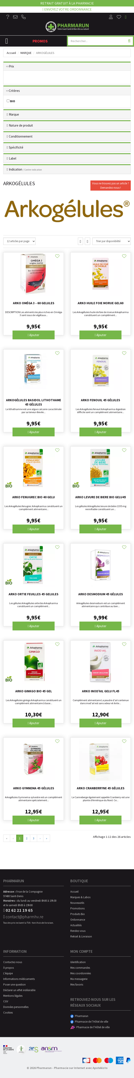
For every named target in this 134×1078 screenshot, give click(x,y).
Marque (26, 53)
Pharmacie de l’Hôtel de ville (89, 1021)
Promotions (77, 908)
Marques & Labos (80, 897)
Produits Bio (77, 914)
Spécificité (16, 147)
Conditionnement (21, 136)
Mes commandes (80, 968)
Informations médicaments (19, 979)
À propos (8, 968)
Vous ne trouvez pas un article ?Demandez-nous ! (110, 186)
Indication (25, 169)
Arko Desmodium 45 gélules (100, 594)
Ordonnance (77, 919)
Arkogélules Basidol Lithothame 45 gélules (33, 402)
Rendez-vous (77, 931)
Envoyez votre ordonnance (67, 9)
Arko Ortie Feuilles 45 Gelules (33, 594)
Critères (14, 91)
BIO (11, 101)
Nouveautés (77, 903)
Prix (11, 66)
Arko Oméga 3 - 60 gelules (33, 303)
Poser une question (14, 984)
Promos (40, 41)
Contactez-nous (12, 962)
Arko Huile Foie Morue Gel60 (100, 303)
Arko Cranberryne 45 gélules (101, 788)
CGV (5, 1001)
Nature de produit (21, 125)
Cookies (8, 1012)
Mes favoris (76, 984)
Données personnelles (15, 1007)
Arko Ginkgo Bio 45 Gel (33, 691)
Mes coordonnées (80, 973)
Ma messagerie (78, 979)
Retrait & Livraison (81, 936)
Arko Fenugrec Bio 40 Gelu (33, 497)
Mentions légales (12, 996)
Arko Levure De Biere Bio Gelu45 (100, 497)
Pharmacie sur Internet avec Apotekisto (80, 1068)
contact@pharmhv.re (23, 916)
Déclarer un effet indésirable (19, 990)
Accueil (11, 53)
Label (12, 158)
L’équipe (8, 973)
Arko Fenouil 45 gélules (100, 400)
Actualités (76, 925)
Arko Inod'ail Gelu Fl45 (100, 691)
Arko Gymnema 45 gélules (33, 788)
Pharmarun (79, 1016)
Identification (78, 962)
